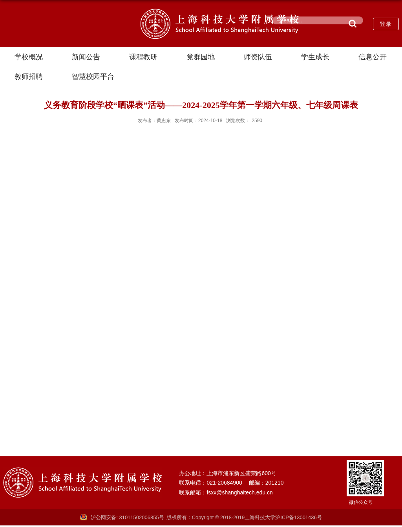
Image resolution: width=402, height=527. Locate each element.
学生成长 (315, 57)
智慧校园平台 (93, 77)
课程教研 (143, 57)
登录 (386, 24)
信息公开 (372, 57)
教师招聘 (29, 77)
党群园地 (200, 57)
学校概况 (29, 57)
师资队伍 (258, 57)
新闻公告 (86, 57)
